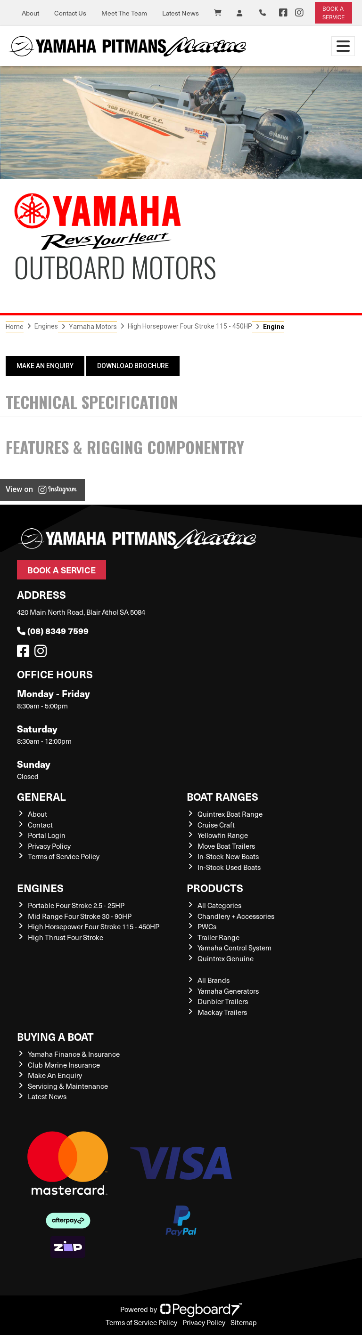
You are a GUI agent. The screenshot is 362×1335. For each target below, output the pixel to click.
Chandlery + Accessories (235, 916)
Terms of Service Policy (63, 856)
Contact (40, 824)
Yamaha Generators (228, 991)
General (41, 796)
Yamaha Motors (93, 326)
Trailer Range (218, 937)
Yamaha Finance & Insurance (74, 1054)
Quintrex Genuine (225, 958)
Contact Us (70, 12)
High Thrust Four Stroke (65, 937)
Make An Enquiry (45, 366)
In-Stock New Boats (228, 856)
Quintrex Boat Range (230, 814)
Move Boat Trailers (226, 846)
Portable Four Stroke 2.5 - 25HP (76, 905)
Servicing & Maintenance (68, 1086)
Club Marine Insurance (64, 1065)
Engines (40, 887)
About (30, 12)
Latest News (180, 12)
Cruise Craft (216, 824)
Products (215, 887)
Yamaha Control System (234, 947)
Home (15, 326)
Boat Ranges (222, 796)
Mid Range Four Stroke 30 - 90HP (80, 916)
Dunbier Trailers (222, 1001)
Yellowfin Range (222, 835)
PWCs (206, 926)
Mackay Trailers (222, 1012)
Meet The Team (124, 12)
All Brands (213, 980)
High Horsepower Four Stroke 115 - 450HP (190, 326)
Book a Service (61, 570)
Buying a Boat (55, 1036)
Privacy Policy (49, 846)
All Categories (219, 905)
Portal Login (47, 835)
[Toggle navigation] (343, 46)
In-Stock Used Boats (229, 867)
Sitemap (243, 1322)
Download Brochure (133, 366)
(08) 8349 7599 (53, 630)
